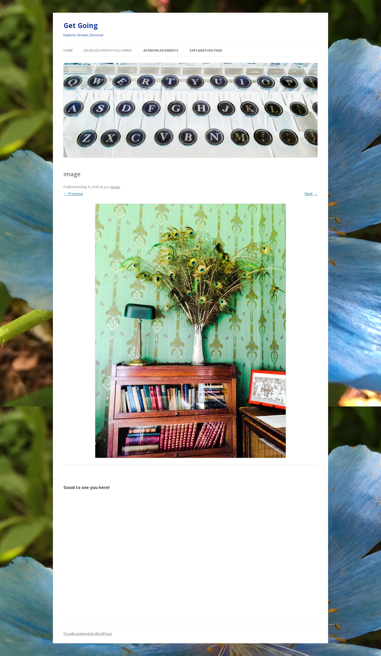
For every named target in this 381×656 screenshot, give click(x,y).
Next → (311, 193)
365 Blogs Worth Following (107, 50)
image (115, 186)
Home (68, 50)
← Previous (73, 193)
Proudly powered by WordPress (88, 633)
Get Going (81, 25)
